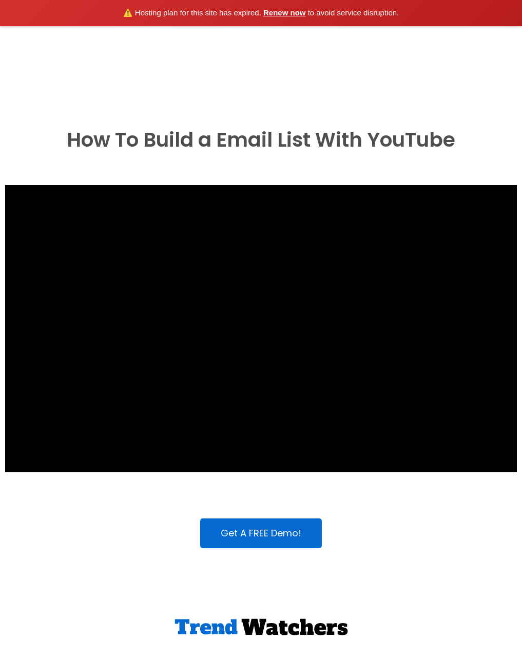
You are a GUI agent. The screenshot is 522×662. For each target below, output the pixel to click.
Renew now (284, 12)
